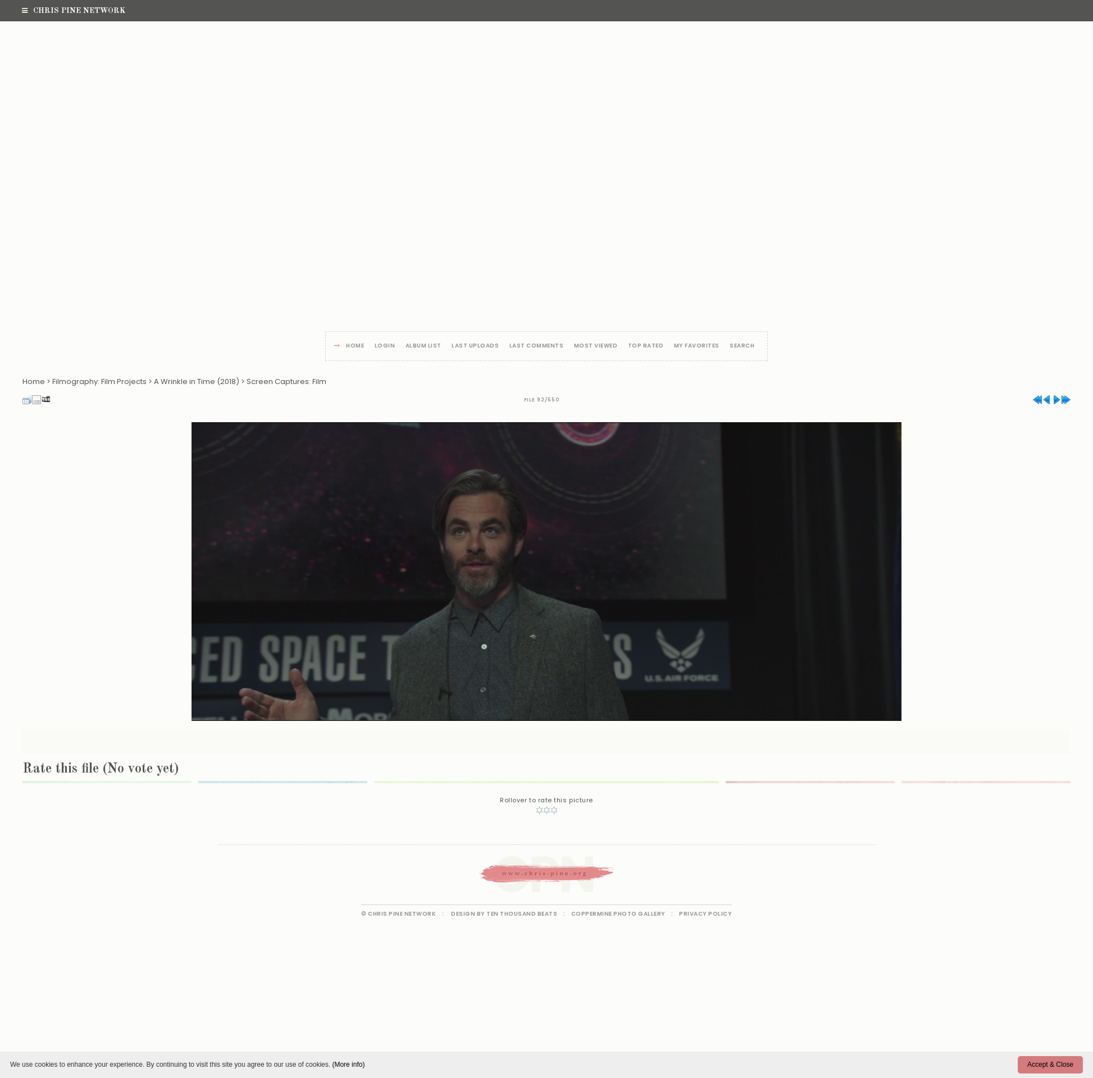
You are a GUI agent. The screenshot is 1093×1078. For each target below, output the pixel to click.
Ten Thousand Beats (521, 914)
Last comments (536, 346)
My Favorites (696, 346)
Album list (423, 346)
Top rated (646, 346)
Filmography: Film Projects (99, 381)
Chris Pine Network (73, 11)
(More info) (348, 1064)
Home (355, 346)
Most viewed (596, 346)
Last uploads (475, 346)
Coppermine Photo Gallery (618, 914)
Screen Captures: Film (286, 381)
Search (742, 346)
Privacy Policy (705, 914)
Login (385, 346)
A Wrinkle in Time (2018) (196, 381)
